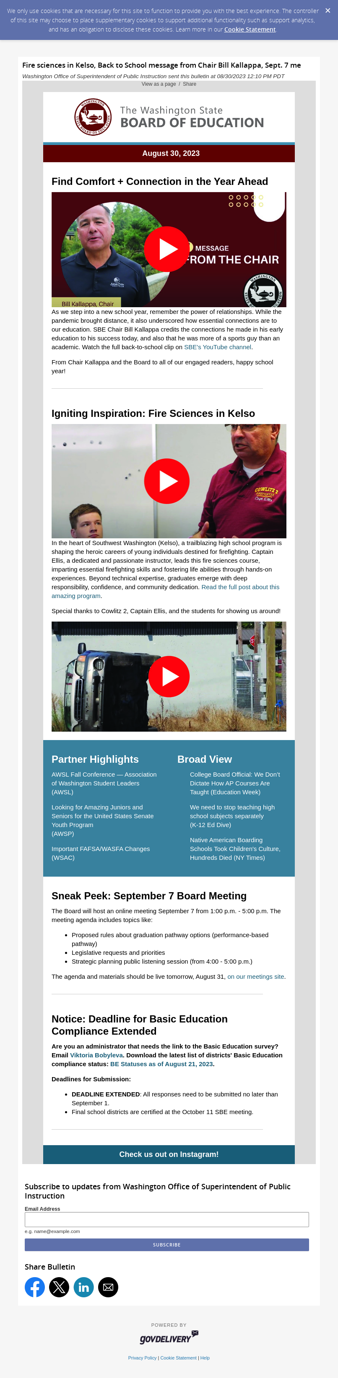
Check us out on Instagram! (168, 1154)
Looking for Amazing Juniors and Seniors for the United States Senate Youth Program (102, 816)
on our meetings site (255, 976)
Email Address (42, 1209)
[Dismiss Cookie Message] (327, 8)
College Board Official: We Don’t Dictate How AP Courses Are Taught (235, 783)
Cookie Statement (250, 29)
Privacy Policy (142, 1357)
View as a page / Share (169, 84)
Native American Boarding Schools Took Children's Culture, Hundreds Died (235, 848)
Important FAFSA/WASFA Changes (101, 848)
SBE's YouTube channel (217, 346)
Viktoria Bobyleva (96, 1055)
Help (205, 1357)
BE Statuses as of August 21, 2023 (161, 1063)
